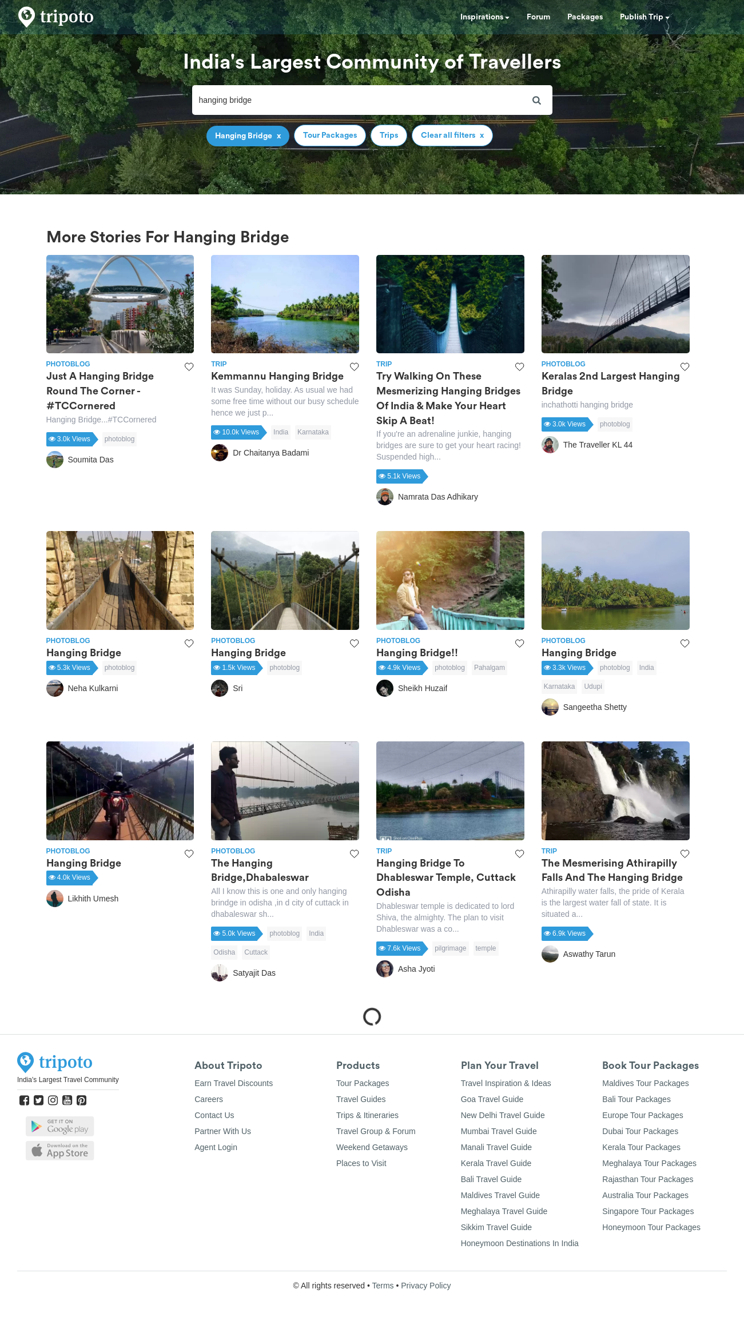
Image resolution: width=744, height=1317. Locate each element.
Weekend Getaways (372, 1147)
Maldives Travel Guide (500, 1195)
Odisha (224, 952)
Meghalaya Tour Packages (649, 1163)
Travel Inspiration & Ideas (506, 1083)
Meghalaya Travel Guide (504, 1211)
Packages (585, 17)
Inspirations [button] (485, 17)
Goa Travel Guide (492, 1099)
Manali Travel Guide (496, 1147)
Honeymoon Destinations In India (520, 1243)
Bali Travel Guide (491, 1179)
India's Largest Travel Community (68, 1080)
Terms (382, 1285)
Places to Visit (361, 1163)
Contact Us (214, 1115)
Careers (208, 1099)
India (280, 432)
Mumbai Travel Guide (499, 1131)
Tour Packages (362, 1083)
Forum (538, 17)
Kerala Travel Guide (496, 1163)
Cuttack (256, 952)
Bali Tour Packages (636, 1099)
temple (486, 948)
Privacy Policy (426, 1285)
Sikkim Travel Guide (496, 1227)
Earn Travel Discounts (233, 1083)
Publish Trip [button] (645, 17)
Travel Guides (361, 1099)
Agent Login (215, 1147)
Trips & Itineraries (367, 1115)
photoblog (120, 439)
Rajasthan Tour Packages (647, 1179)
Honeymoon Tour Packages (651, 1227)
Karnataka (313, 432)
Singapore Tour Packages (648, 1211)
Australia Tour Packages (645, 1195)
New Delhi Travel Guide (503, 1115)
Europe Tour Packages (642, 1115)
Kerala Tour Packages (641, 1147)
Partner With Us (222, 1131)
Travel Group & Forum (376, 1131)
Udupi (593, 687)
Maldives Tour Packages (645, 1083)
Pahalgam (489, 668)
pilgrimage (450, 948)
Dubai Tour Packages (640, 1131)
